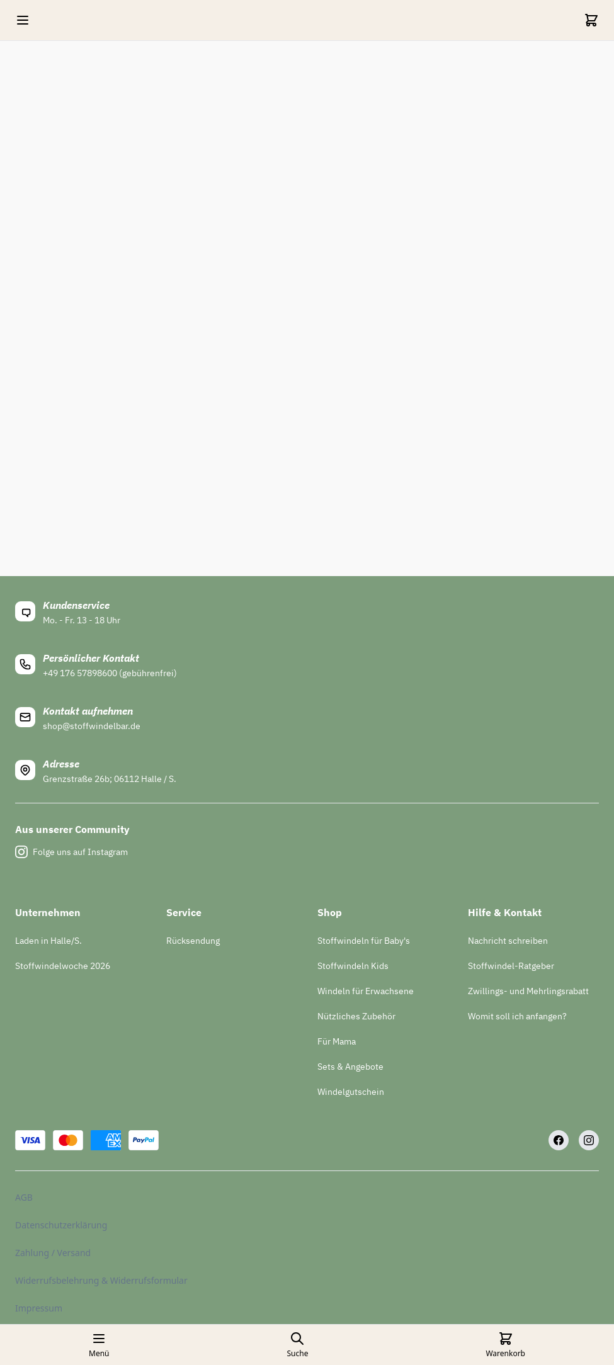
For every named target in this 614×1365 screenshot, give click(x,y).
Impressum (38, 1308)
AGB (24, 1197)
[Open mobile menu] (22, 20)
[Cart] (591, 20)
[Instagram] (589, 1140)
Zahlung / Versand (53, 1253)
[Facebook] (559, 1140)
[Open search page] (297, 1345)
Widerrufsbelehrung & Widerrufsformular (101, 1280)
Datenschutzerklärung (61, 1225)
